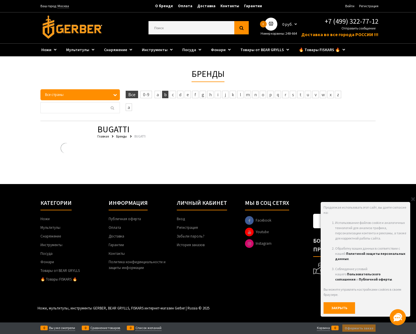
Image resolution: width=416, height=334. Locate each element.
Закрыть (339, 308)
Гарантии (253, 5)
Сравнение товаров (105, 328)
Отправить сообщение (358, 28)
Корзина (323, 328)
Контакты (229, 5)
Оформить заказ (359, 328)
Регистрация (368, 6)
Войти (349, 6)
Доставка (206, 5)
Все (131, 94)
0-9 (146, 94)
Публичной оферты (375, 279)
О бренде (164, 5)
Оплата (185, 5)
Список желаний (148, 328)
